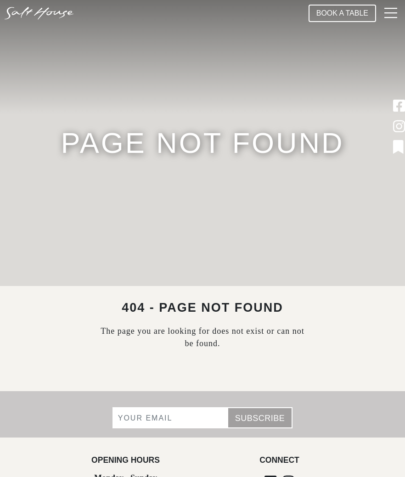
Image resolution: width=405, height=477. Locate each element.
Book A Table (342, 13)
